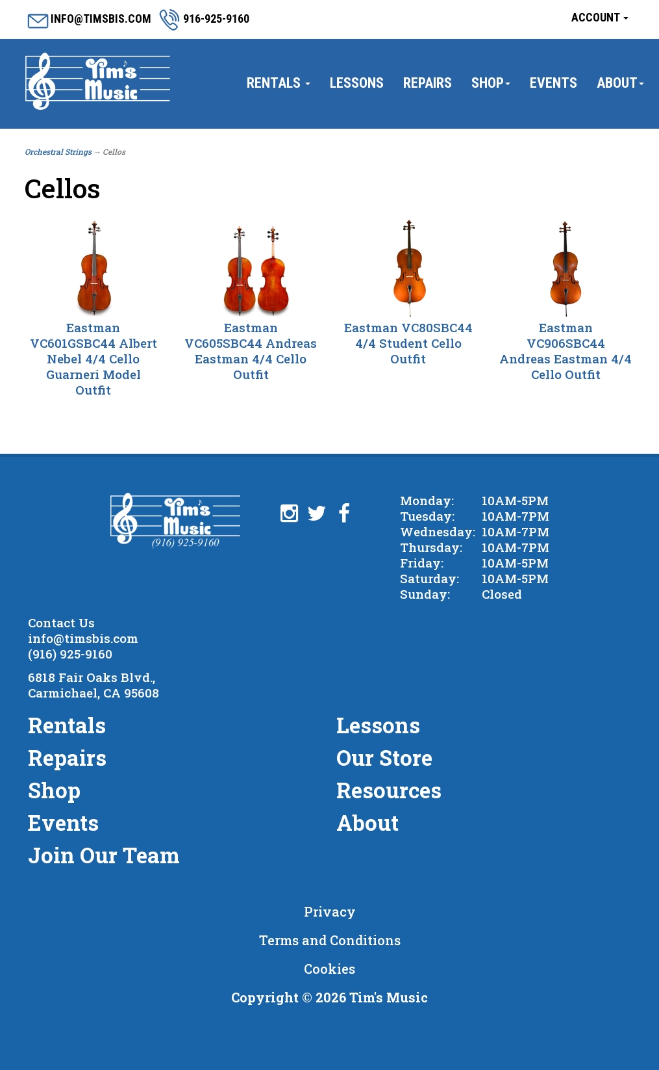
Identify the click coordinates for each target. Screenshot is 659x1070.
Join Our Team (104, 855)
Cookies (329, 968)
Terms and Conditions (330, 940)
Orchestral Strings (58, 151)
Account (599, 17)
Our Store (384, 757)
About (620, 83)
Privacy (330, 911)
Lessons (357, 83)
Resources (388, 790)
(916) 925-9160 (70, 654)
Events (553, 83)
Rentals (278, 83)
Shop (490, 83)
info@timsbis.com (83, 638)
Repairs (427, 83)
